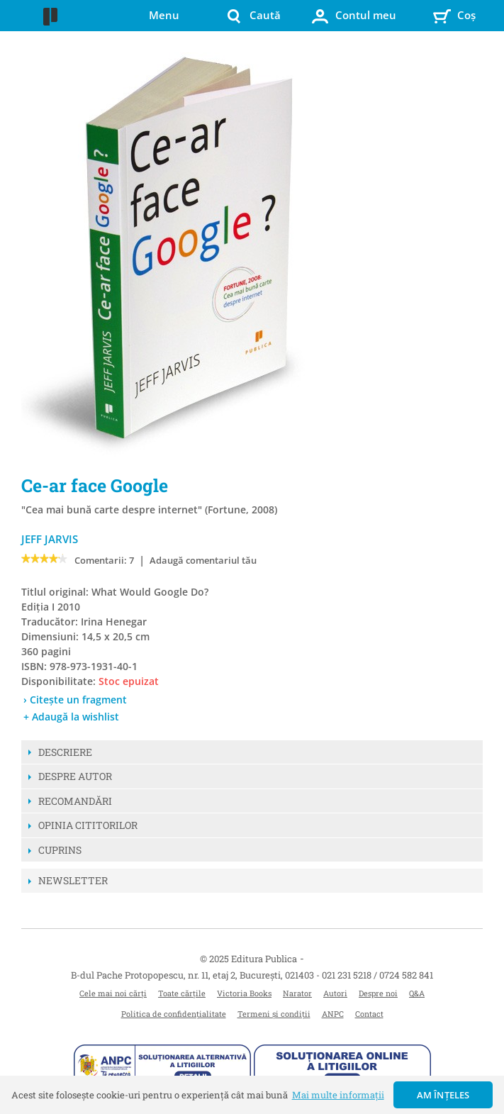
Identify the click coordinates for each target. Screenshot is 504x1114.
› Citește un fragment (75, 699)
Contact (369, 1013)
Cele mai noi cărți (113, 993)
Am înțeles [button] (443, 1094)
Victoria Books (244, 993)
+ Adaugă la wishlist (71, 716)
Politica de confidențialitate (173, 1013)
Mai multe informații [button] (338, 1094)
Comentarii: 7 (104, 560)
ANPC (333, 1013)
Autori (335, 993)
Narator (297, 993)
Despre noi (378, 993)
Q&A (417, 993)
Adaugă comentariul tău (203, 560)
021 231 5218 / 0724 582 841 (377, 975)
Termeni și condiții (273, 1013)
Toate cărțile (182, 993)
